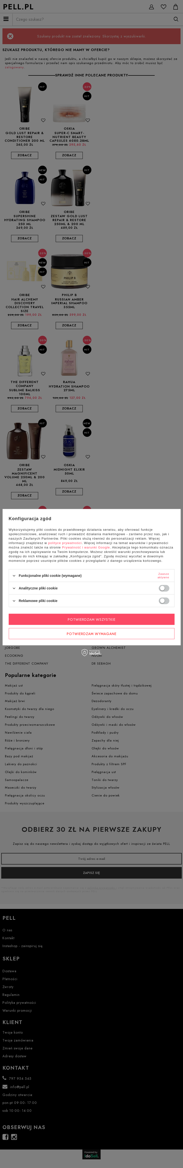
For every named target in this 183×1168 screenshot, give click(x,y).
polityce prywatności (65, 543)
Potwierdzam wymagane (91, 633)
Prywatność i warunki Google (86, 547)
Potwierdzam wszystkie (92, 619)
